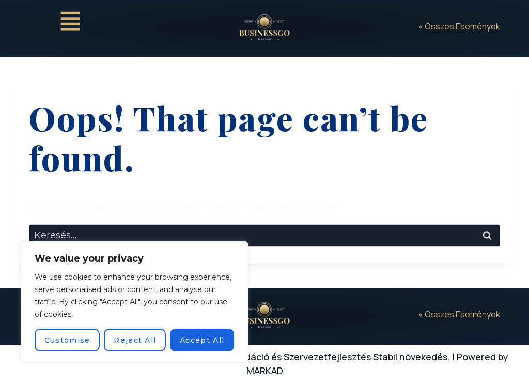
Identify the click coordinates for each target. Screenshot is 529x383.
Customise (67, 340)
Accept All (202, 340)
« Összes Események (459, 26)
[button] (70, 22)
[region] (134, 301)
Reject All (135, 340)
